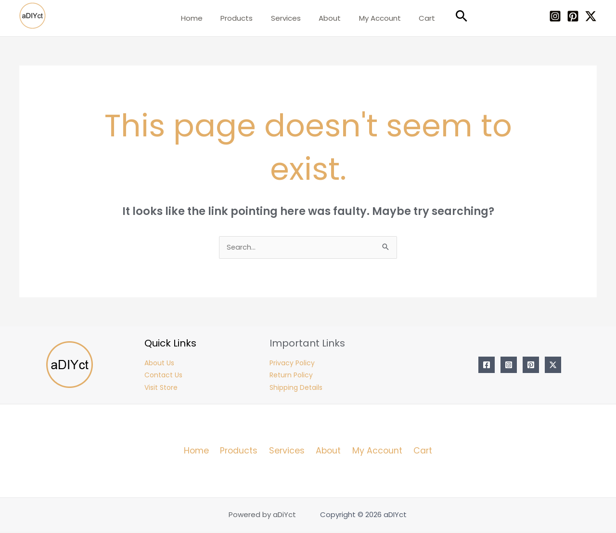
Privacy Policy (292, 364)
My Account (375, 18)
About (328, 18)
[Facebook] (486, 366)
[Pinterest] (573, 16)
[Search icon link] (451, 16)
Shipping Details (296, 389)
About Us (159, 364)
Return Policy (291, 377)
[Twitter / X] (591, 16)
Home (201, 18)
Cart (418, 18)
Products (242, 18)
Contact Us (163, 377)
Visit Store (161, 389)
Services (288, 18)
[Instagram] (555, 16)
